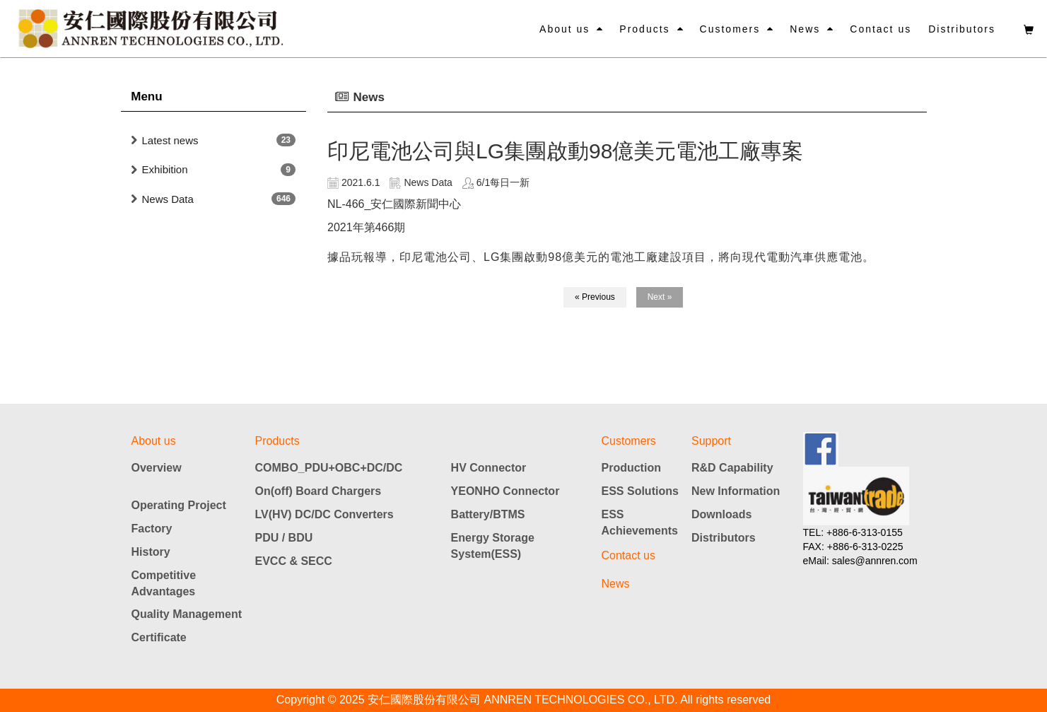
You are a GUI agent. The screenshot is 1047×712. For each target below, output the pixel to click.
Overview (156, 468)
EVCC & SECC (293, 561)
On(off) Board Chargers (318, 491)
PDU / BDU (284, 538)
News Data (168, 199)
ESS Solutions (640, 491)
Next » (660, 297)
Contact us (880, 29)
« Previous (595, 297)
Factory (151, 529)
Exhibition (165, 169)
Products (644, 29)
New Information (735, 491)
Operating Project (178, 505)
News (805, 29)
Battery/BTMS (488, 514)
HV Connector (489, 468)
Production (631, 468)
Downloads (721, 514)
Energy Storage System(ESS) (492, 546)
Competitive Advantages (164, 583)
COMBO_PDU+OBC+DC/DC (329, 468)
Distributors (961, 29)
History (150, 552)
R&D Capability (732, 468)
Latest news (170, 140)
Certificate (159, 637)
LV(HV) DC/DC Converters (324, 514)
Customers (730, 29)
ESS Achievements (640, 522)
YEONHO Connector (505, 491)
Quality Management (186, 614)
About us (564, 29)
